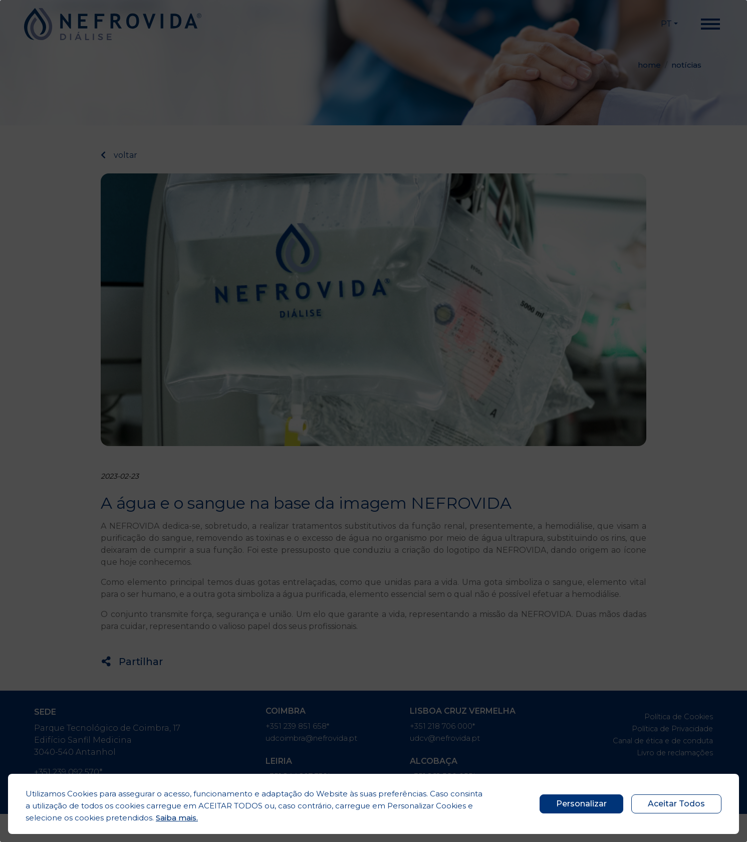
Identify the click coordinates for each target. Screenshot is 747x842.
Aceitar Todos (676, 803)
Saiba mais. (177, 817)
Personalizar (581, 803)
